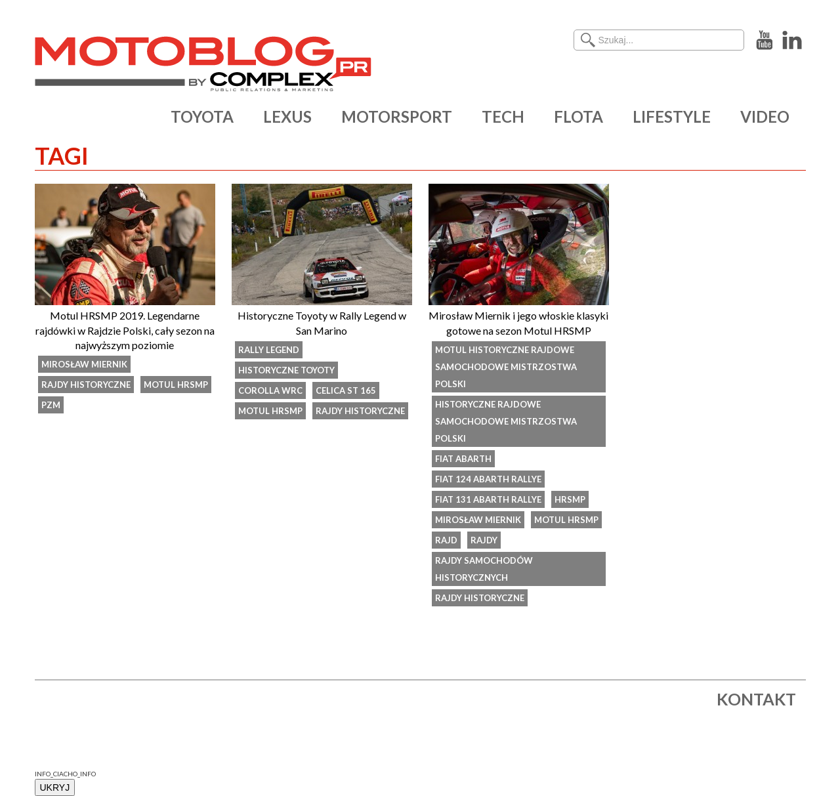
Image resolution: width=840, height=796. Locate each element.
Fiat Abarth (463, 458)
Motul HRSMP (176, 384)
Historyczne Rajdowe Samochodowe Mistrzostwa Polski (506, 421)
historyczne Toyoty (286, 370)
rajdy (484, 540)
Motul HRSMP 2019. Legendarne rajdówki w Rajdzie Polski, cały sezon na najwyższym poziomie (125, 330)
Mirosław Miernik (84, 364)
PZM (50, 405)
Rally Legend (268, 350)
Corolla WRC (270, 390)
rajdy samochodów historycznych (484, 569)
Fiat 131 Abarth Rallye (488, 499)
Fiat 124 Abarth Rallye (488, 479)
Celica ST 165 (346, 390)
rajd (446, 540)
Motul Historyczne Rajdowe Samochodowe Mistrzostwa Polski (506, 367)
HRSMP (570, 499)
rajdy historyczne (86, 384)
